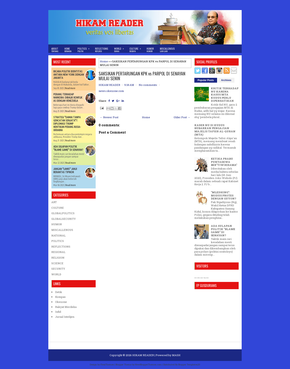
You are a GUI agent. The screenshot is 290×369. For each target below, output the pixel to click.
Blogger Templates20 (189, 364)
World (120, 48)
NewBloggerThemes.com (148, 364)
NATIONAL (58, 235)
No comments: (148, 85)
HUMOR (56, 224)
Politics (85, 48)
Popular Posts (206, 80)
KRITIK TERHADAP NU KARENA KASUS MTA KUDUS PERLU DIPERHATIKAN (224, 94)
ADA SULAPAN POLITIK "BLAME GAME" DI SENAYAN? (68, 148)
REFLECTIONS (60, 246)
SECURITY (58, 268)
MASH (176, 355)
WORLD (56, 274)
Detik (58, 292)
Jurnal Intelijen (64, 317)
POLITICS (57, 241)
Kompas (60, 297)
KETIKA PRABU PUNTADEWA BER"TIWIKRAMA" (224, 162)
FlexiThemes (107, 364)
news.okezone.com (111, 91)
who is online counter (198, 277)
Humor (150, 50)
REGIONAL (58, 252)
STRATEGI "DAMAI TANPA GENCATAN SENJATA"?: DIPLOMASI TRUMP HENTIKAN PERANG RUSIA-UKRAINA (67, 124)
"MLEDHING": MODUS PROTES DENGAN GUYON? (223, 195)
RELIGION (57, 257)
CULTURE (57, 208)
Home (67, 50)
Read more (70, 88)
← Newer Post (109, 117)
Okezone (61, 302)
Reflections (101, 50)
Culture (136, 48)
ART (54, 202)
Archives (226, 80)
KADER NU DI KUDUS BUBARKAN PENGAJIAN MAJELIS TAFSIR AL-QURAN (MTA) (214, 129)
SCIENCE (57, 263)
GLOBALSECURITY (63, 219)
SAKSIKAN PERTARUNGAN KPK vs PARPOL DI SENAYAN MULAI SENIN (142, 76)
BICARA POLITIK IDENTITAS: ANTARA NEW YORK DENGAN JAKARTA (68, 74)
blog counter (206, 277)
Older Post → (182, 117)
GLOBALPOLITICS (63, 213)
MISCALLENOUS (62, 230)
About (54, 50)
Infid (58, 311)
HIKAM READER (143, 355)
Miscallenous (167, 50)
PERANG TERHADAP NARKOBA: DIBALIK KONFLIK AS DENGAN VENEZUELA (67, 97)
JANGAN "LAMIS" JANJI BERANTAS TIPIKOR (65, 170)
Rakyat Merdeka (66, 307)
